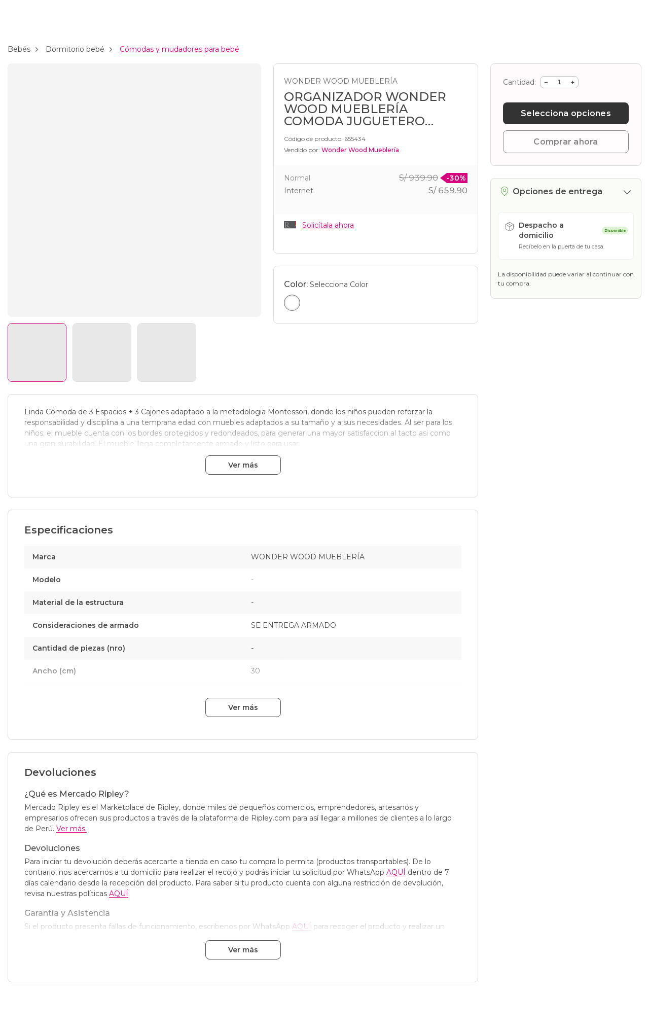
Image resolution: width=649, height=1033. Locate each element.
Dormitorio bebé (75, 49)
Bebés (19, 49)
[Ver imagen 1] (37, 352)
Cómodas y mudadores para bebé (179, 49)
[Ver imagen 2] (102, 352)
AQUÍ (396, 872)
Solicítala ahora (328, 225)
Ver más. (71, 828)
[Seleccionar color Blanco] (292, 303)
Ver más (243, 465)
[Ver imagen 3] (166, 352)
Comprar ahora (565, 142)
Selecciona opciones (566, 113)
